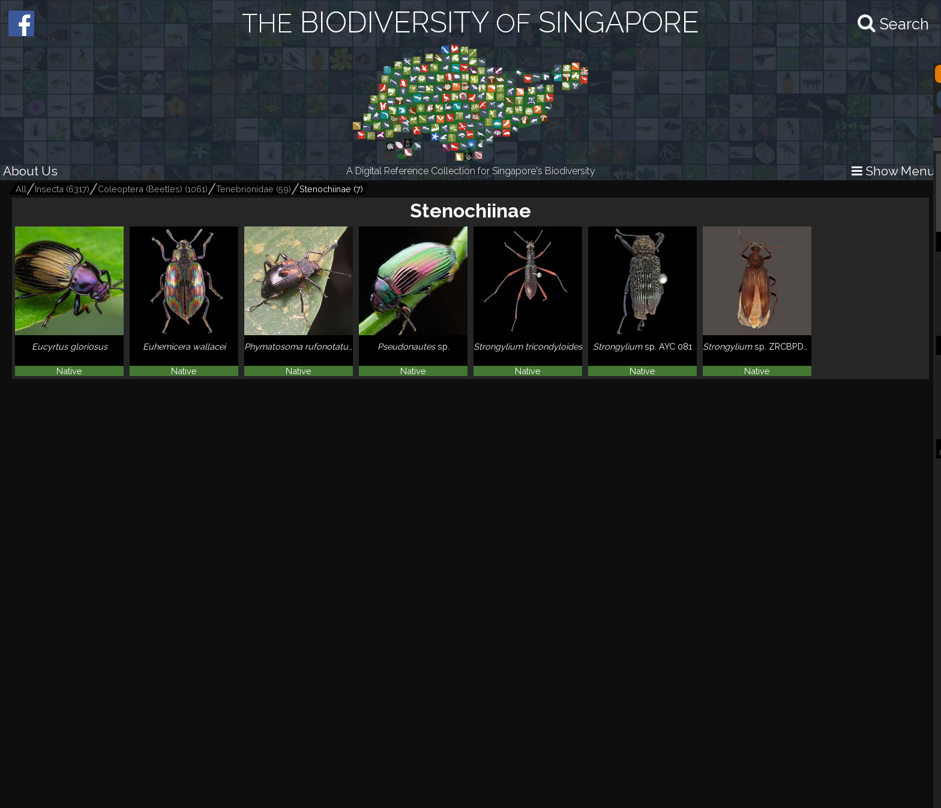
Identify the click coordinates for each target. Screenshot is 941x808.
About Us (30, 170)
